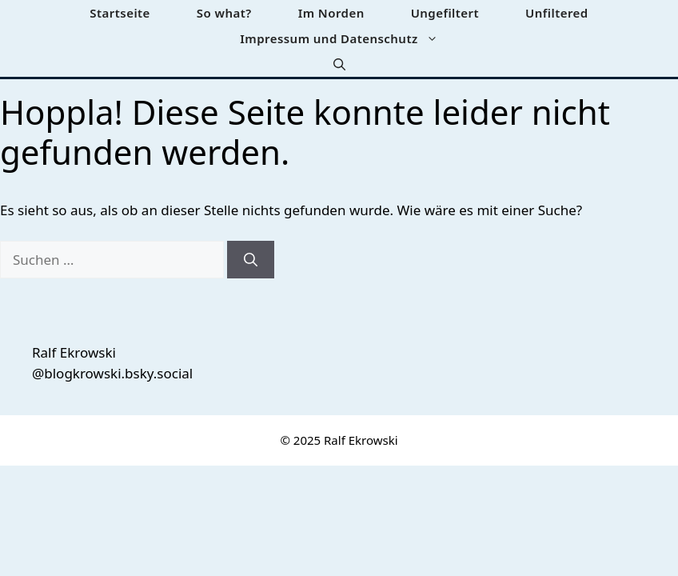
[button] (339, 64)
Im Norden (331, 13)
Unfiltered (556, 13)
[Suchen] (250, 260)
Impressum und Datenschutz (350, 38)
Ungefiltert (445, 13)
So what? (224, 13)
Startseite (120, 13)
